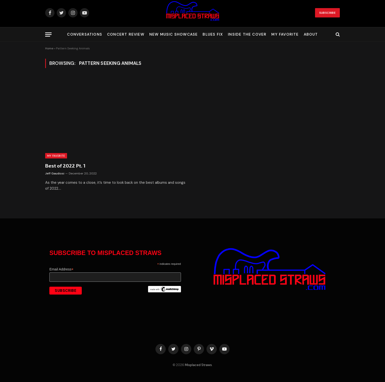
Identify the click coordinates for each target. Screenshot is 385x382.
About (311, 34)
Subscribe (327, 13)
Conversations (84, 34)
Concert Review (125, 34)
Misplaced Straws (198, 365)
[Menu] (48, 34)
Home (49, 48)
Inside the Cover (247, 34)
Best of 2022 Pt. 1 (65, 166)
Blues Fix (213, 34)
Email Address (61, 269)
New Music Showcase (173, 34)
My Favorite (285, 34)
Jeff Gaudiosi (54, 173)
